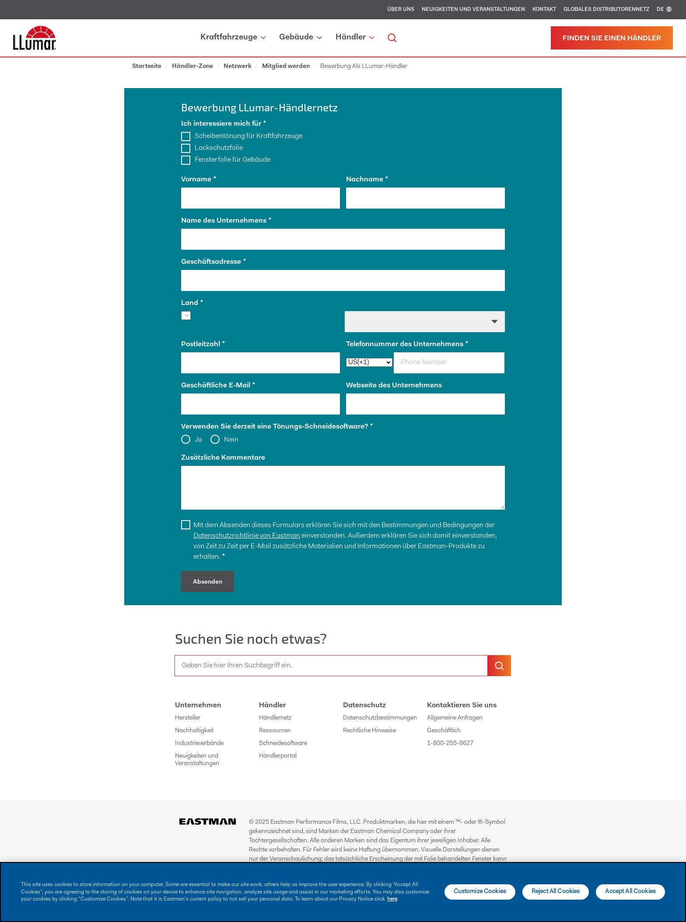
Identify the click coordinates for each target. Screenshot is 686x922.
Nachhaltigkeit (194, 731)
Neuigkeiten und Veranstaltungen (473, 9)
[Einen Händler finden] (612, 38)
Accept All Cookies (630, 892)
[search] (392, 38)
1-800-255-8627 (450, 744)
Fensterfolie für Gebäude (232, 159)
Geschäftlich (444, 731)
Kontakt (544, 9)
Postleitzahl (203, 344)
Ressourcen (275, 731)
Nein (231, 439)
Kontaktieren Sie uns (462, 705)
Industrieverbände (199, 744)
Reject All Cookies (556, 892)
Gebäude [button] (300, 38)
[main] (343, 892)
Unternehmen (198, 705)
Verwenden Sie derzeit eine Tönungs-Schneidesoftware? (277, 426)
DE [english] (665, 9)
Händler (272, 705)
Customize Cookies (480, 892)
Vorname (198, 179)
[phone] (449, 362)
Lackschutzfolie (219, 148)
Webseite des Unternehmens (394, 385)
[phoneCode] (369, 362)
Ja (198, 439)
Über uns (400, 9)
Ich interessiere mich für (223, 124)
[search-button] (499, 665)
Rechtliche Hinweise (369, 731)
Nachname (367, 179)
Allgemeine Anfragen (455, 718)
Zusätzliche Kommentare (223, 457)
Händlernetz (275, 718)
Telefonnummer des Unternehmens (407, 344)
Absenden (207, 582)
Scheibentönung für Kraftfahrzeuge (248, 136)
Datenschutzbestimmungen (380, 718)
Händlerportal (278, 756)
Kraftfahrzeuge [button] (233, 38)
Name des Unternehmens (226, 220)
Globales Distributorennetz (606, 9)
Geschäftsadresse (213, 262)
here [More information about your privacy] (392, 899)
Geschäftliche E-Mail (218, 385)
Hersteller (187, 718)
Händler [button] (355, 38)
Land (192, 303)
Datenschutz (364, 705)
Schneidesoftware (283, 744)
